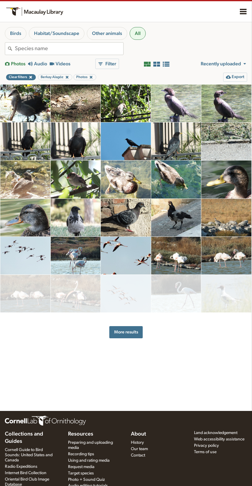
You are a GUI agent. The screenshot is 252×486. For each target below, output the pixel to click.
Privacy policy (206, 445)
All (138, 33)
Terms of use (205, 452)
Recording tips (81, 454)
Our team (139, 449)
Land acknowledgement (215, 433)
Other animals (107, 33)
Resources (80, 434)
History (137, 442)
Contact (138, 455)
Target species (81, 473)
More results (126, 323)
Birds (15, 33)
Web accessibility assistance (219, 439)
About (138, 434)
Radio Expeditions (21, 466)
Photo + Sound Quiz (86, 479)
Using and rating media (89, 460)
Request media (81, 467)
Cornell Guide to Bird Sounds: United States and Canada (29, 455)
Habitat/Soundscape (56, 33)
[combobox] (69, 49)
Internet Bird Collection (25, 473)
